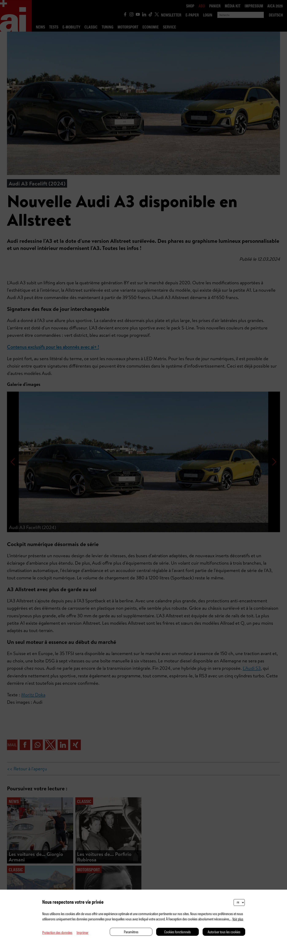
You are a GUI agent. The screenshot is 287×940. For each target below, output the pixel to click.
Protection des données (57, 932)
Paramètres (131, 931)
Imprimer (82, 932)
